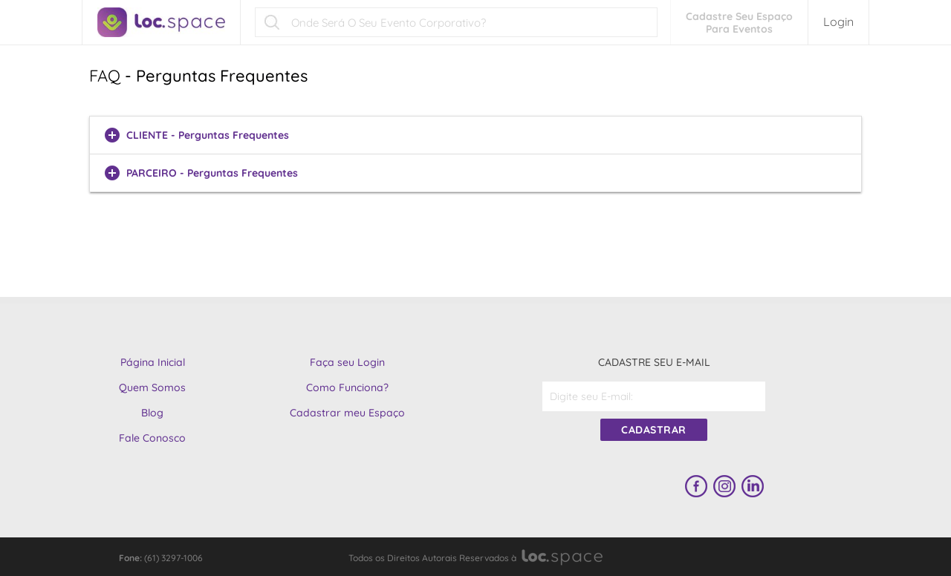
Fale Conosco (152, 438)
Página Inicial (152, 362)
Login (838, 21)
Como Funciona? (347, 387)
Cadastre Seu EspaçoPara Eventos (739, 23)
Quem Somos (152, 387)
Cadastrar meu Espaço (347, 412)
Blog (152, 412)
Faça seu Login (347, 362)
